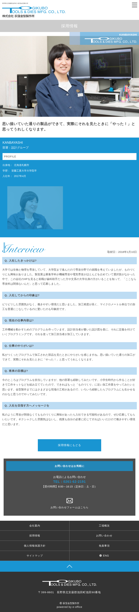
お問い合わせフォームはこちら (69, 503)
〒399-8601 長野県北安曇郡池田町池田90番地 (69, 592)
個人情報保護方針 (35, 545)
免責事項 (104, 545)
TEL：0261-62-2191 (69, 481)
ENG (104, 555)
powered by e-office (69, 606)
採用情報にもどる (69, 445)
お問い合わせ (104, 535)
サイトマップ (35, 555)
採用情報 (34, 535)
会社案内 (34, 525)
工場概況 (104, 525)
